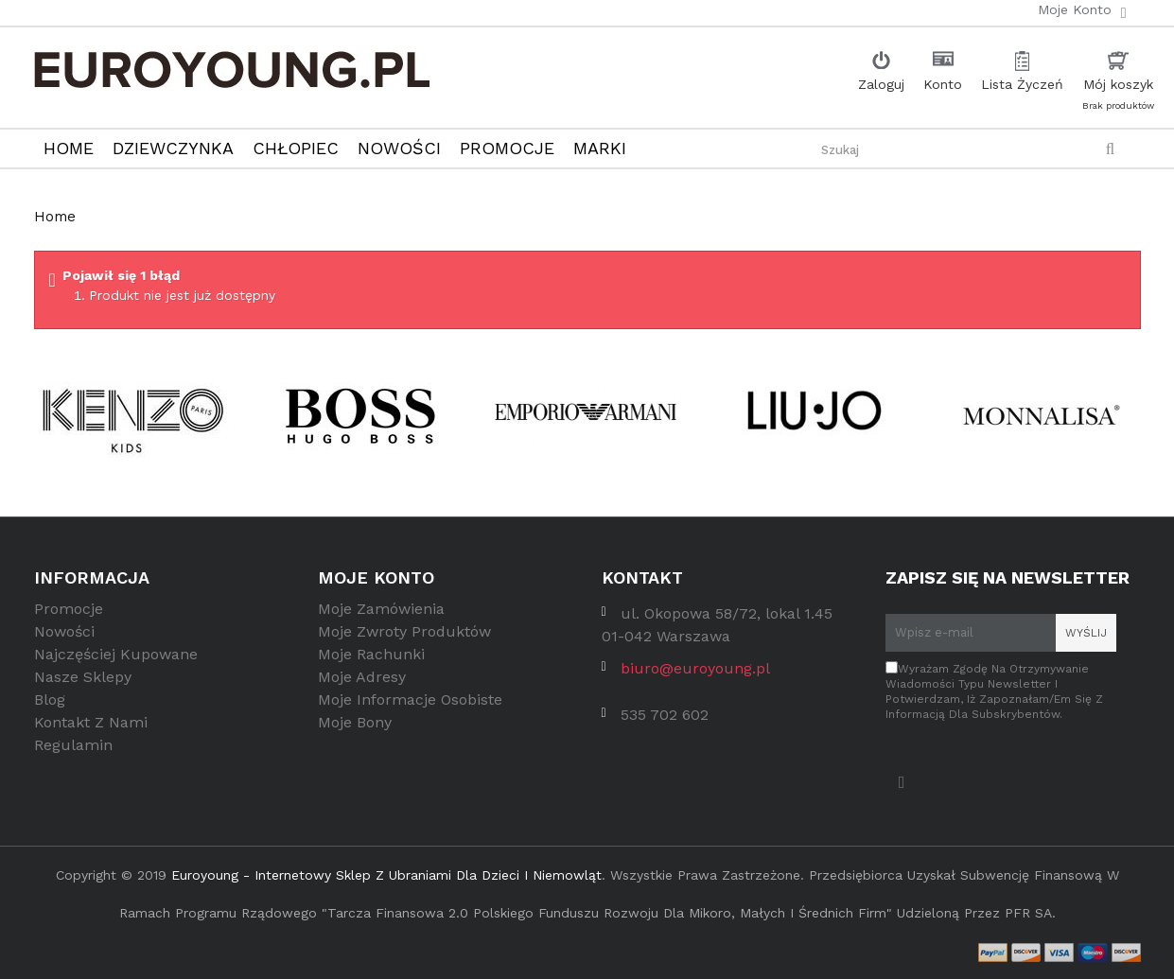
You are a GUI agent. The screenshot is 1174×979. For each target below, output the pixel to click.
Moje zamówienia (381, 615)
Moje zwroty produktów (404, 638)
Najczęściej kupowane (116, 661)
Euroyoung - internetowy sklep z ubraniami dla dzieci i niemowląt (386, 875)
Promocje (68, 615)
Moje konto (376, 577)
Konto (942, 84)
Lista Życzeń (1022, 84)
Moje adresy (362, 683)
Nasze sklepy (82, 683)
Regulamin (73, 751)
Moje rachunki (371, 661)
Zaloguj (881, 84)
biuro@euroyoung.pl (695, 675)
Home (55, 216)
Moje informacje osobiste (410, 706)
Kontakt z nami (91, 729)
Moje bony (355, 729)
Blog (49, 706)
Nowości (64, 638)
